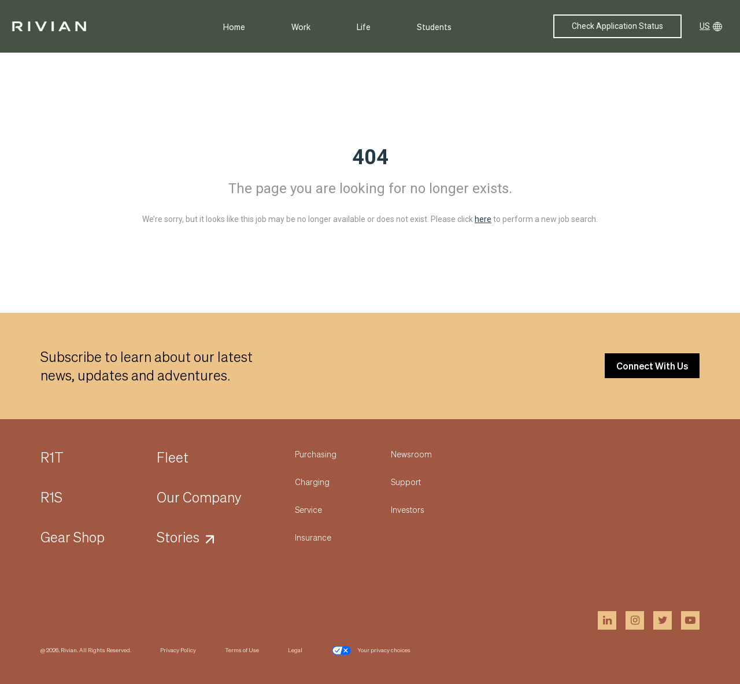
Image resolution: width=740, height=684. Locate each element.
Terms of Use (242, 649)
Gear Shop (72, 537)
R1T (52, 457)
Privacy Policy (178, 649)
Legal (295, 649)
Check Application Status (617, 26)
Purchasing (315, 454)
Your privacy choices (370, 650)
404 (370, 157)
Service (308, 509)
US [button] (711, 26)
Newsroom (411, 454)
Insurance (313, 537)
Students (434, 26)
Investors (407, 509)
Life (364, 26)
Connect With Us (652, 366)
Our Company (199, 497)
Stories (178, 537)
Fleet (172, 457)
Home (234, 26)
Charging (312, 481)
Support (406, 481)
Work (300, 26)
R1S (51, 497)
